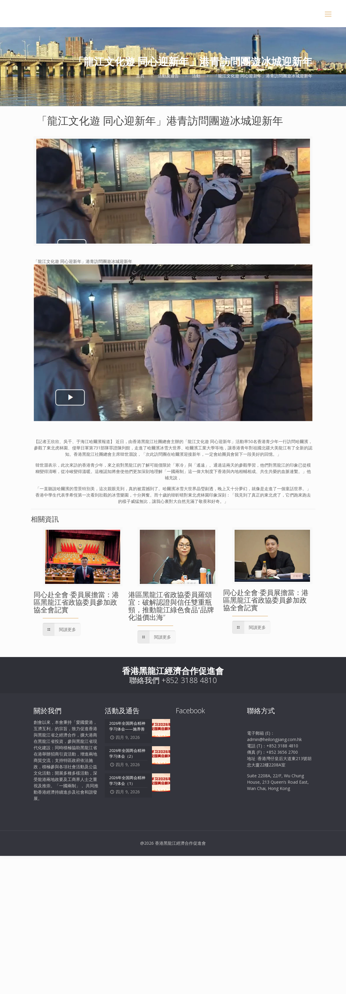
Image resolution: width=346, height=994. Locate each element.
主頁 (140, 76)
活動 (196, 76)
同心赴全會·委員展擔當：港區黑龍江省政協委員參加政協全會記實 (76, 602)
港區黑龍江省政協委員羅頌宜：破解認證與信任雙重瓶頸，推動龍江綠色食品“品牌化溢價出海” (171, 606)
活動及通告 (168, 76)
